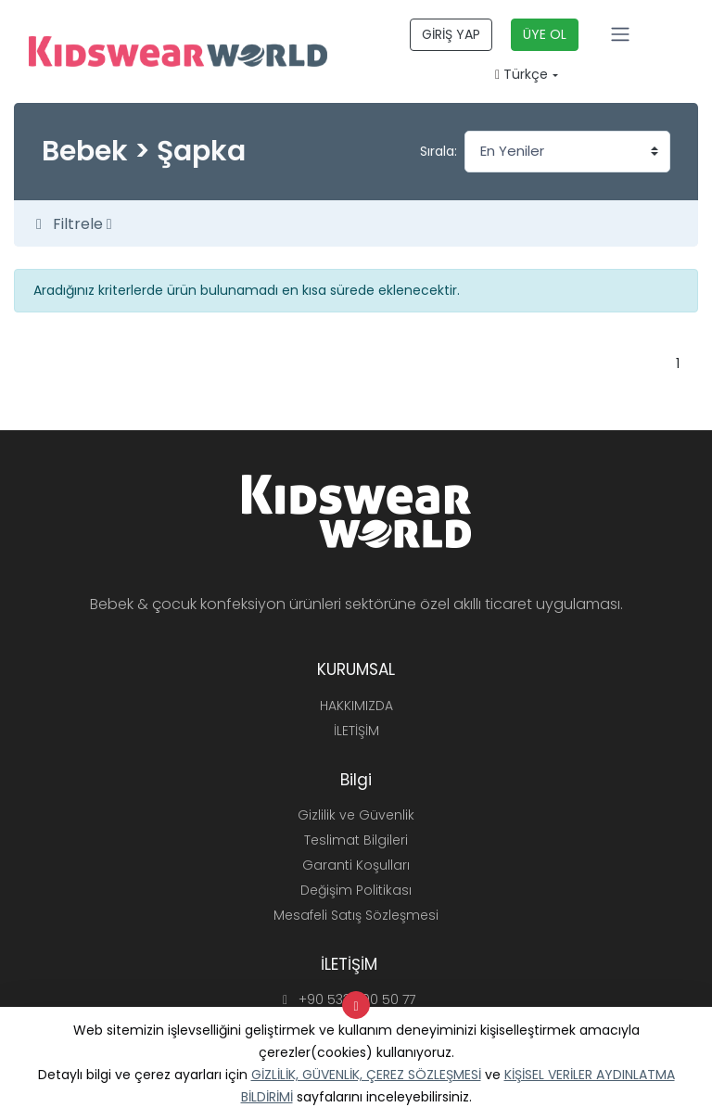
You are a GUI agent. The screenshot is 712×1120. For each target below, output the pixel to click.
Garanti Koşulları (356, 865)
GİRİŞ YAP (451, 34)
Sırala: (438, 151)
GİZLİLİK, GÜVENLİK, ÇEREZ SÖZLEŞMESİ (366, 1074)
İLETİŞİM (356, 730)
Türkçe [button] (521, 74)
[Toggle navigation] (620, 34)
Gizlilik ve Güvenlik (356, 815)
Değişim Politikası (356, 890)
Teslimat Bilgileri (356, 840)
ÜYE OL (544, 34)
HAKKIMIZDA (356, 705)
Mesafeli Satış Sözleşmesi (356, 915)
